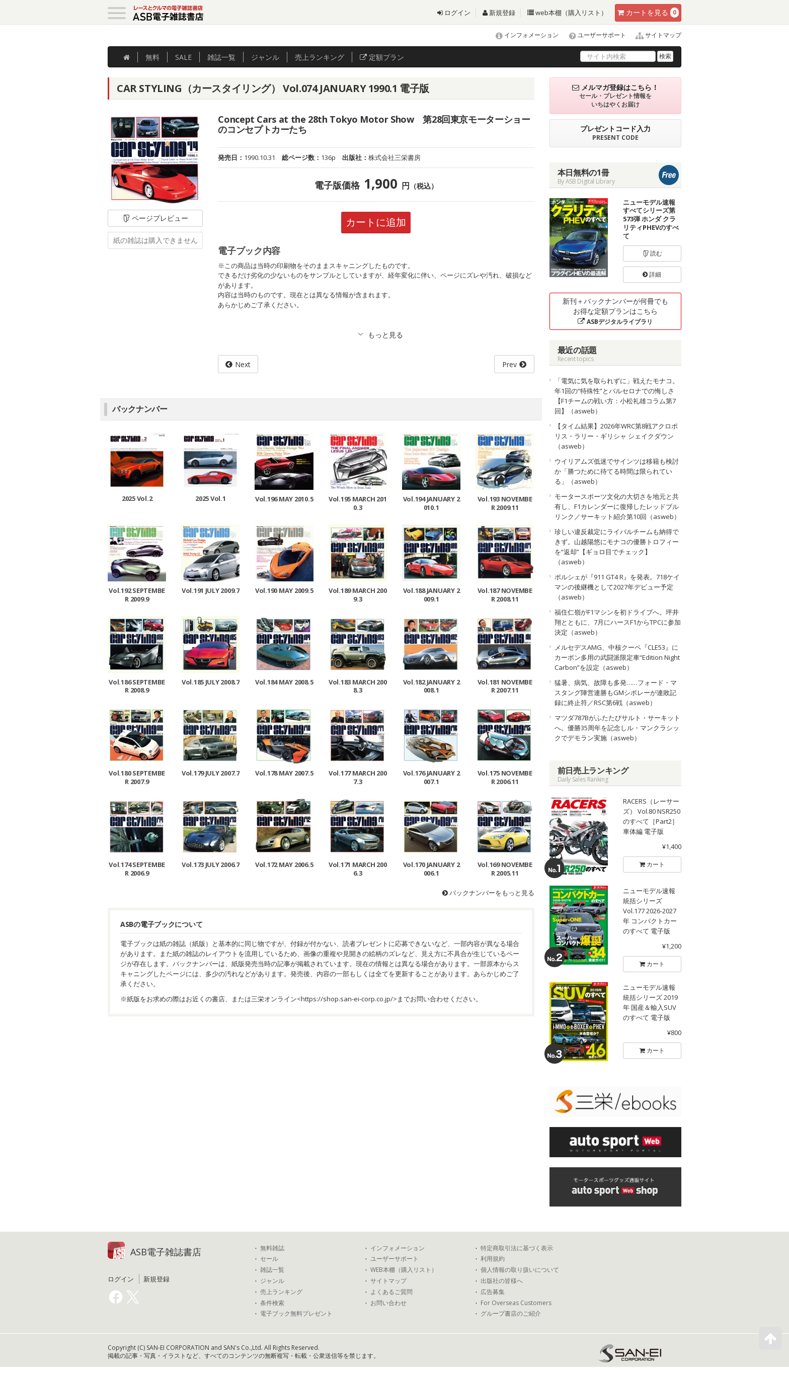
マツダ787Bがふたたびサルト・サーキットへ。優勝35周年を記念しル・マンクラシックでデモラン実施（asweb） (617, 727)
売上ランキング (281, 1292)
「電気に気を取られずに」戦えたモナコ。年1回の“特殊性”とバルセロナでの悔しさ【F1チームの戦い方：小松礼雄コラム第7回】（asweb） (617, 395)
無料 (152, 57)
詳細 (652, 274)
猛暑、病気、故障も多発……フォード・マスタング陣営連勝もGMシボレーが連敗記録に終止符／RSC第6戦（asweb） (616, 692)
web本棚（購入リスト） (567, 12)
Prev (509, 364)
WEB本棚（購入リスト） (403, 1270)
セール (269, 1259)
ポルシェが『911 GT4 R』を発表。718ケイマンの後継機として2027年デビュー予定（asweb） (617, 586)
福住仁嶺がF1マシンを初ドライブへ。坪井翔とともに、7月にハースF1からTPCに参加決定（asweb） (618, 622)
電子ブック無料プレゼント (296, 1314)
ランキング (319, 57)
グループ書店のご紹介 (511, 1314)
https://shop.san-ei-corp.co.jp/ (347, 998)
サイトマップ (654, 35)
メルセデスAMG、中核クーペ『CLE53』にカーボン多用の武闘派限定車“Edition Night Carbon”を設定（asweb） (617, 657)
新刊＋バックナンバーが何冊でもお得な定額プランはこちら (615, 311)
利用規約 (493, 1259)
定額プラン (382, 57)
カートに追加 (376, 222)
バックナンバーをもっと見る (488, 892)
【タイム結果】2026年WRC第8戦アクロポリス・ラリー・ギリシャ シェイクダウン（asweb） (616, 436)
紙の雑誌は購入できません (155, 240)
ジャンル (265, 57)
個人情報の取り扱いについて (520, 1270)
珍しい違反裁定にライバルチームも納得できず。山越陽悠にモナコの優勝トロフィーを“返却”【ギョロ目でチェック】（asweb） (617, 546)
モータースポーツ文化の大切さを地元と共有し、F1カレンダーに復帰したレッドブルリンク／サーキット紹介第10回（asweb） (617, 506)
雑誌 (221, 57)
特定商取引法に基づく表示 (517, 1248)
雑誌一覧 (272, 1270)
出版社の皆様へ (502, 1281)
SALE (183, 57)
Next (243, 364)
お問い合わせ (388, 1303)
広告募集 (493, 1292)
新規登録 (499, 12)
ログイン (453, 12)
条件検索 (272, 1303)
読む (652, 253)
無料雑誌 (272, 1248)
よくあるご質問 (391, 1292)
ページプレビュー (155, 218)
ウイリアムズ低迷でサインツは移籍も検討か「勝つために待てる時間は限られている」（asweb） (617, 471)
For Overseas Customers (516, 1303)
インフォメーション (523, 35)
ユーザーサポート (593, 35)
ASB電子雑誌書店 (165, 1252)
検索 (665, 56)
